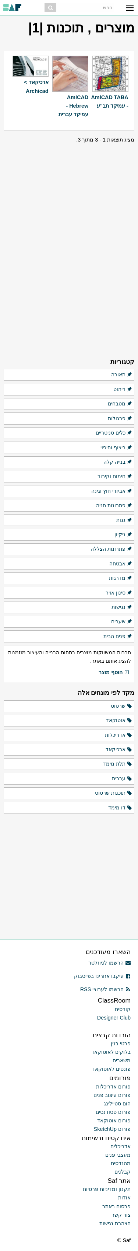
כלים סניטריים (114, 433)
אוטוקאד (119, 721)
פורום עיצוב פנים (112, 1095)
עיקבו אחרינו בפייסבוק (102, 976)
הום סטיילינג (117, 1104)
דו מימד (120, 808)
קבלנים (122, 1172)
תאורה (121, 375)
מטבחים (120, 404)
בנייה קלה (117, 462)
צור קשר (121, 1215)
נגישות (122, 607)
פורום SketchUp (112, 1129)
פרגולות (120, 419)
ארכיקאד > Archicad (36, 86)
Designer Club (114, 1018)
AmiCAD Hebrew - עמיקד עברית (73, 106)
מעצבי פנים (118, 1155)
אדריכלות (118, 735)
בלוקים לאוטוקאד (111, 1052)
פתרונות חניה (114, 506)
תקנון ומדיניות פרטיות (107, 1189)
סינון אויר (119, 593)
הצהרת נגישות (115, 1223)
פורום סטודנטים (113, 1112)
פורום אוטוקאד (114, 1120)
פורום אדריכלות (113, 1087)
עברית (122, 779)
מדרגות (120, 578)
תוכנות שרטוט (113, 793)
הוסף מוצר (114, 673)
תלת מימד (117, 764)
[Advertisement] (69, 190)
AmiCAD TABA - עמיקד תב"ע (109, 101)
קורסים (123, 1009)
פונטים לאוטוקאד (111, 1069)
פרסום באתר (116, 1206)
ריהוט (122, 390)
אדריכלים (120, 1146)
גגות (124, 520)
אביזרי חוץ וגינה (111, 491)
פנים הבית (117, 637)
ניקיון (123, 535)
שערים (121, 622)
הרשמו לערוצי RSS (105, 989)
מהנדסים (121, 1163)
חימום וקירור (115, 477)
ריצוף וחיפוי (116, 448)
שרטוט (121, 706)
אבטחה (120, 564)
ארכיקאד (119, 750)
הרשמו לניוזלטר (109, 962)
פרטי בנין (121, 1043)
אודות (124, 1198)
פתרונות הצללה (111, 549)
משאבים (122, 1060)
